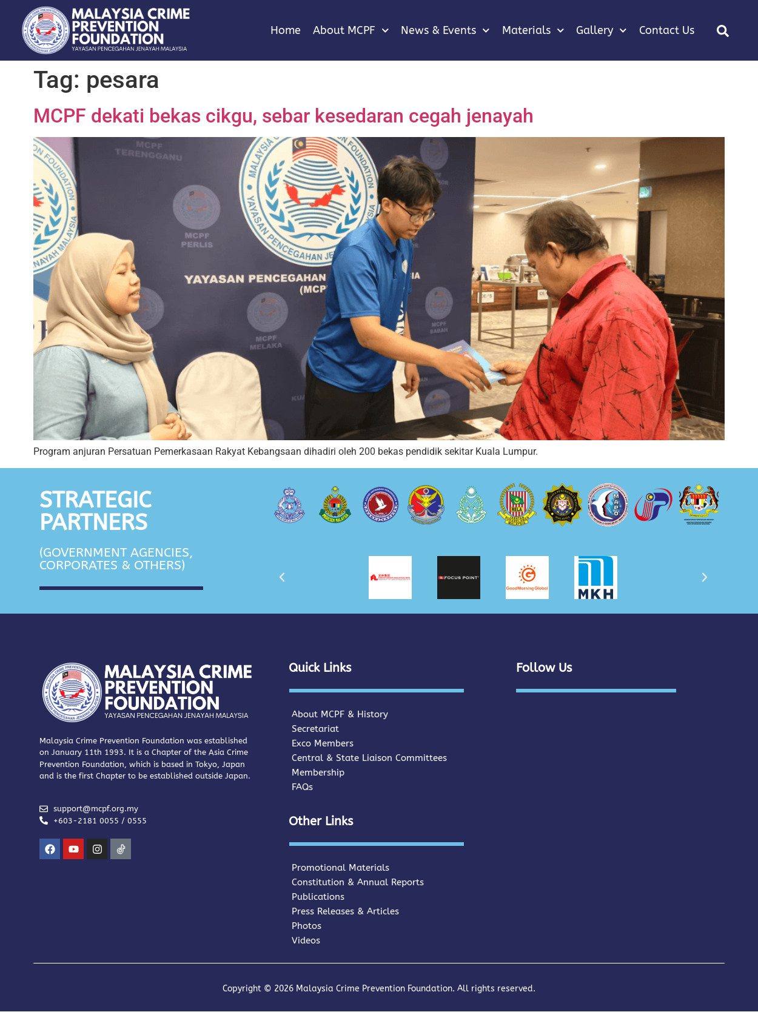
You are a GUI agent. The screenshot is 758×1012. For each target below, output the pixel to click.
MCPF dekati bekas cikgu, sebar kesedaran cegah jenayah (283, 115)
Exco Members (323, 743)
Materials (533, 31)
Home (285, 30)
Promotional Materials (340, 867)
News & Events (445, 31)
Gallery (601, 31)
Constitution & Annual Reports (358, 882)
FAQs (302, 787)
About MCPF (351, 31)
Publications (318, 896)
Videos (306, 940)
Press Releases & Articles (345, 911)
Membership (318, 772)
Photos (306, 925)
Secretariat (315, 728)
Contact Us (666, 30)
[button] (723, 31)
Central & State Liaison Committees (369, 757)
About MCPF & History (340, 714)
